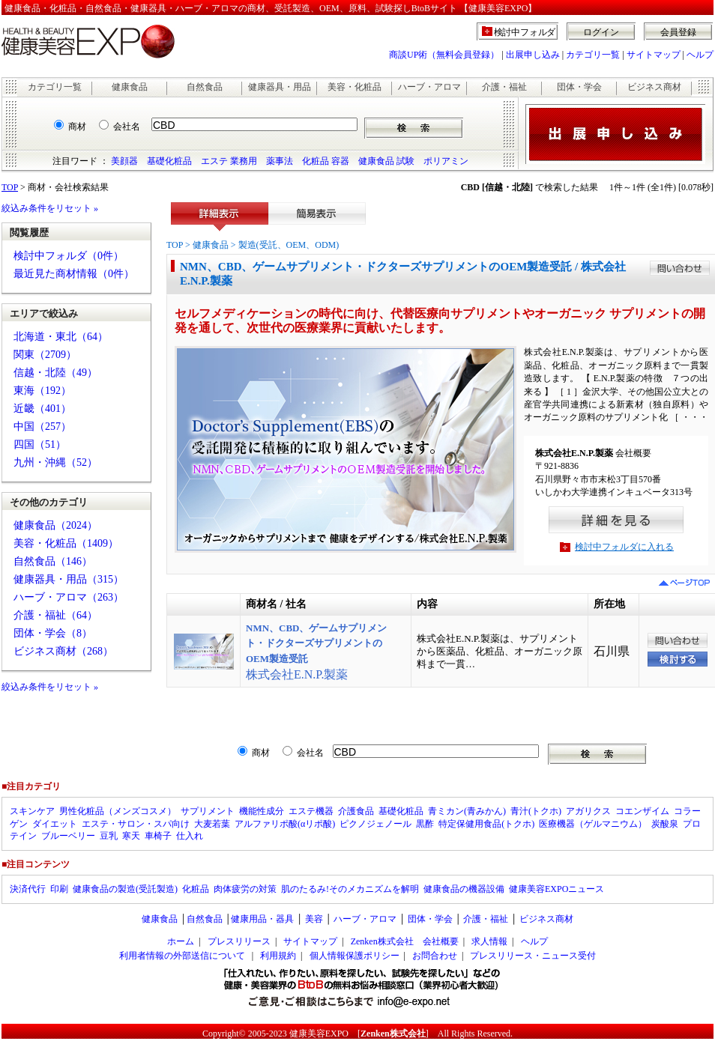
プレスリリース (239, 941)
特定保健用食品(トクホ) (486, 824)
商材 (77, 126)
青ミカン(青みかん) (467, 811)
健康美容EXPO (319, 1033)
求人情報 (489, 941)
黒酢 (425, 824)
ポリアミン (445, 161)
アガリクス (588, 811)
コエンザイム (642, 811)
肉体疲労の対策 (245, 889)
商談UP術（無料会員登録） (444, 54)
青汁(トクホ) (535, 811)
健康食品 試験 (386, 161)
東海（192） (42, 390)
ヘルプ (700, 54)
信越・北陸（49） (55, 372)
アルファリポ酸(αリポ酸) (285, 824)
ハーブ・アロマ (429, 87)
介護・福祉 (504, 87)
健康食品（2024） (55, 525)
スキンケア (32, 811)
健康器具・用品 (279, 87)
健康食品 (130, 87)
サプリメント (208, 811)
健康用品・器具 (262, 919)
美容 (314, 919)
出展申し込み (533, 54)
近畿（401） (42, 408)
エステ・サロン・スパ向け (136, 824)
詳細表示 (219, 216)
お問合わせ (434, 955)
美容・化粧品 (354, 87)
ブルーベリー (68, 836)
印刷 (59, 889)
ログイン (601, 32)
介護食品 (356, 811)
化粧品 (195, 889)
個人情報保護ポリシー (354, 955)
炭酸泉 (664, 824)
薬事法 (279, 161)
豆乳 (109, 836)
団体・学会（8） (52, 633)
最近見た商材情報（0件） (73, 273)
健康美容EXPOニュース (556, 889)
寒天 (131, 836)
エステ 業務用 (229, 161)
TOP (9, 187)
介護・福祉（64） (55, 615)
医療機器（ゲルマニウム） (593, 824)
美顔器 (124, 161)
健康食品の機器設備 (463, 889)
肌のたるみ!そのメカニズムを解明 (350, 889)
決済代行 (28, 889)
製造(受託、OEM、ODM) (289, 245)
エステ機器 (311, 811)
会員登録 (678, 32)
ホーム (180, 941)
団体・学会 (579, 87)
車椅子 (158, 836)
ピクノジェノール (375, 824)
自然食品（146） (52, 561)
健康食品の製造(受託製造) (125, 889)
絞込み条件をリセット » (49, 208)
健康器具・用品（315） (68, 579)
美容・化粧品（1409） (65, 543)
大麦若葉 (212, 824)
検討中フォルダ (525, 32)
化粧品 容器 (325, 161)
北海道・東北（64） (60, 336)
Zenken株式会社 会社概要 (405, 941)
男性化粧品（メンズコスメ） (117, 811)
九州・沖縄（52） (55, 462)
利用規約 (278, 955)
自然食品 (205, 87)
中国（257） (42, 426)
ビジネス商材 (654, 87)
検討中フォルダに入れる (624, 546)
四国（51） (39, 444)
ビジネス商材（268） (63, 651)
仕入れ (189, 836)
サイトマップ (654, 54)
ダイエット (54, 824)
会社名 (126, 126)
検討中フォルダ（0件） (68, 255)
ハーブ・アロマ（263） (68, 597)
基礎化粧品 (169, 161)
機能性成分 (261, 811)
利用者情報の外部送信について (182, 955)
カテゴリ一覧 (593, 54)
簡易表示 (317, 216)
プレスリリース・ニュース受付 (533, 955)
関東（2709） (44, 354)
